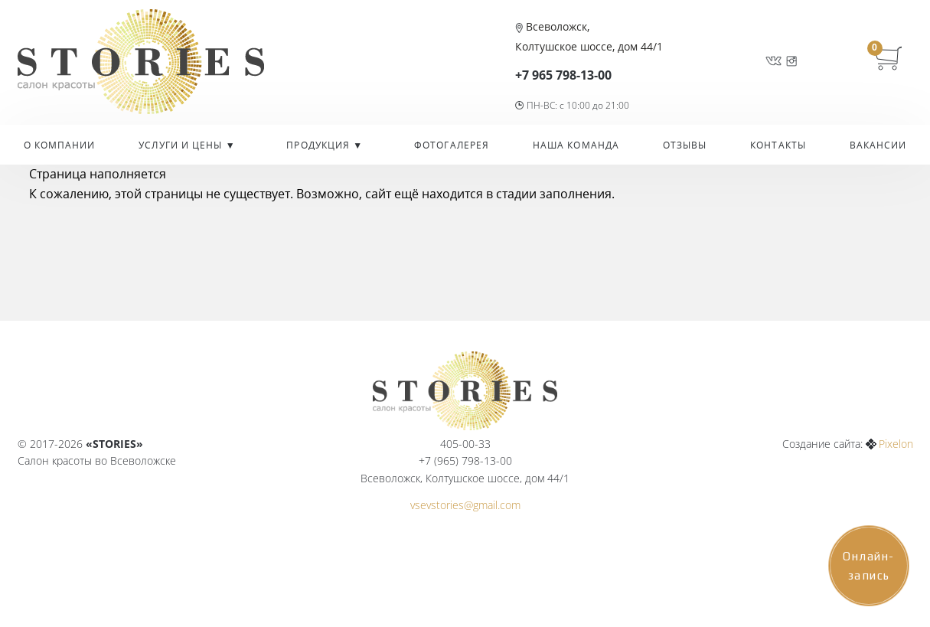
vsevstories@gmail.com (465, 505)
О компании (60, 145)
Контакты (778, 145)
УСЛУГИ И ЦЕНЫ (182, 145)
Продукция (319, 145)
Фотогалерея (451, 145)
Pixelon (896, 443)
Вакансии (878, 145)
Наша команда (576, 145)
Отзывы (685, 145)
